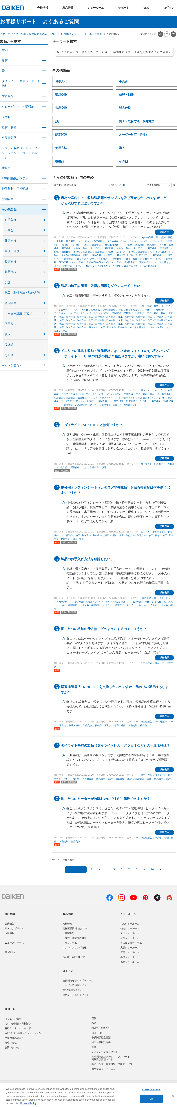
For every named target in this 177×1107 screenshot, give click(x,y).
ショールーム (128, 914)
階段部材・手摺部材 (15, 188)
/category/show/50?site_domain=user (44, 96)
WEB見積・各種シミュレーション (23, 1033)
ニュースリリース (14, 942)
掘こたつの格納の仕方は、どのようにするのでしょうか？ (104, 629)
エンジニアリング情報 (74, 947)
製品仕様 (10, 271)
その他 (9, 355)
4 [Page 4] (106, 869)
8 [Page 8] (136, 869)
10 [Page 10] (152, 869)
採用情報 (9, 933)
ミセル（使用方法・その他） (68, 266)
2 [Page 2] (91, 869)
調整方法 (72, 605)
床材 (5, 60)
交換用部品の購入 (14, 1037)
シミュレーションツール (105, 1051)
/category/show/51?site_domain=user (44, 178)
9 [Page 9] (144, 869)
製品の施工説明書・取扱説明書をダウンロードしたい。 (102, 286)
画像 (94, 1018)
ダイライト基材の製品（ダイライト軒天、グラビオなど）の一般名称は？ (115, 745)
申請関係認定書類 (101, 1037)
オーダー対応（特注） (19, 313)
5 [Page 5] (114, 869)
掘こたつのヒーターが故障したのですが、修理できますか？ (105, 799)
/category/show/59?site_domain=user (44, 60)
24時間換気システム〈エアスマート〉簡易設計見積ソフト (112, 1058)
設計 (7, 282)
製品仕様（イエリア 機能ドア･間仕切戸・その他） (138, 259)
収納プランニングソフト (76, 995)
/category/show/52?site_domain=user (44, 138)
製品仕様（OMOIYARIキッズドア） (96, 262)
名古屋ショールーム (131, 942)
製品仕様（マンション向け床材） (154, 251)
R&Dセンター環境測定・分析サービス (112, 1064)
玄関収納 (8, 199)
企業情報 (9, 923)
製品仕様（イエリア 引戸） (151, 397)
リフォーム (71, 942)
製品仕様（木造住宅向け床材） (107, 244)
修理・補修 (12, 251)
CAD (94, 1023)
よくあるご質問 (13, 1018)
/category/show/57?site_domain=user (44, 189)
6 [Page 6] (121, 869)
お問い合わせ (12, 1047)
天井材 (6, 117)
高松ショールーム (129, 957)
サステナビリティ (14, 928)
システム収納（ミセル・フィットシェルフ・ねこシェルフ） (21, 153)
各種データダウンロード (18, 1028)
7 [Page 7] (129, 869)
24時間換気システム (15, 178)
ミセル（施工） (156, 327)
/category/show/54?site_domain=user (44, 107)
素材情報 (67, 923)
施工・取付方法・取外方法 (22, 292)
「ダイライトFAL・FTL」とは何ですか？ (92, 425)
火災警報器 (9, 137)
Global (10, 952)
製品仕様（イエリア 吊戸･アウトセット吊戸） (87, 259)
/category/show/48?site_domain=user (44, 83)
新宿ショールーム (129, 938)
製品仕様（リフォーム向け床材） (140, 266)
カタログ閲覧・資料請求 (18, 1023)
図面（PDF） (99, 1032)
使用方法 (10, 323)
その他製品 (9, 209)
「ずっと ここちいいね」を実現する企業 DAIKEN (29, 33)
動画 (94, 1047)
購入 (7, 334)
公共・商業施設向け (75, 938)
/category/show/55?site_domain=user (44, 153)
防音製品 (8, 96)
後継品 (9, 344)
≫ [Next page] (161, 869)
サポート (10, 1009)
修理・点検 (11, 1042)
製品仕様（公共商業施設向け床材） (71, 255)
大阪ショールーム (129, 947)
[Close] (173, 1096)
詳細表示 (164, 232)
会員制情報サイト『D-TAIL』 (78, 980)
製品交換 (10, 261)
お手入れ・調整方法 (90, 605)
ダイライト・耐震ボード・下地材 (21, 83)
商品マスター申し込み (103, 1069)
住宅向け (69, 933)
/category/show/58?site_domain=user (44, 210)
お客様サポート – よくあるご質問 (82, 33)
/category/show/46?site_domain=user (44, 71)
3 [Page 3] (99, 869)
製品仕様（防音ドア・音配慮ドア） (134, 262)
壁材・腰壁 (9, 127)
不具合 (9, 230)
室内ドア (8, 50)
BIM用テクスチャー (102, 1028)
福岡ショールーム (129, 961)
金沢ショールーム (129, 933)
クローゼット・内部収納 (18, 106)
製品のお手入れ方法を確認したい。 (87, 559)
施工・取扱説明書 (101, 1042)
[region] (88, 1095)
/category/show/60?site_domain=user (44, 168)
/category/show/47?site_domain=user (44, 127)
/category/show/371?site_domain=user (44, 50)
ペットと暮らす (12, 365)
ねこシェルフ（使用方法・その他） (103, 266)
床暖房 (6, 167)
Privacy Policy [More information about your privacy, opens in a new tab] (28, 1103)
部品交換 (10, 240)
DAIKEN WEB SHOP (74, 957)
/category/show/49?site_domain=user (44, 117)
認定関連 (10, 303)
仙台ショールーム (129, 928)
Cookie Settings (151, 1089)
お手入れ (10, 219)
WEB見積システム (72, 990)
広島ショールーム (129, 952)
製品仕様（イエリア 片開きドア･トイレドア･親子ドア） (121, 255)
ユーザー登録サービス (74, 985)
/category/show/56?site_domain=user (44, 199)
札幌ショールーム (129, 923)
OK (151, 1098)
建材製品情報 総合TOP (75, 928)
